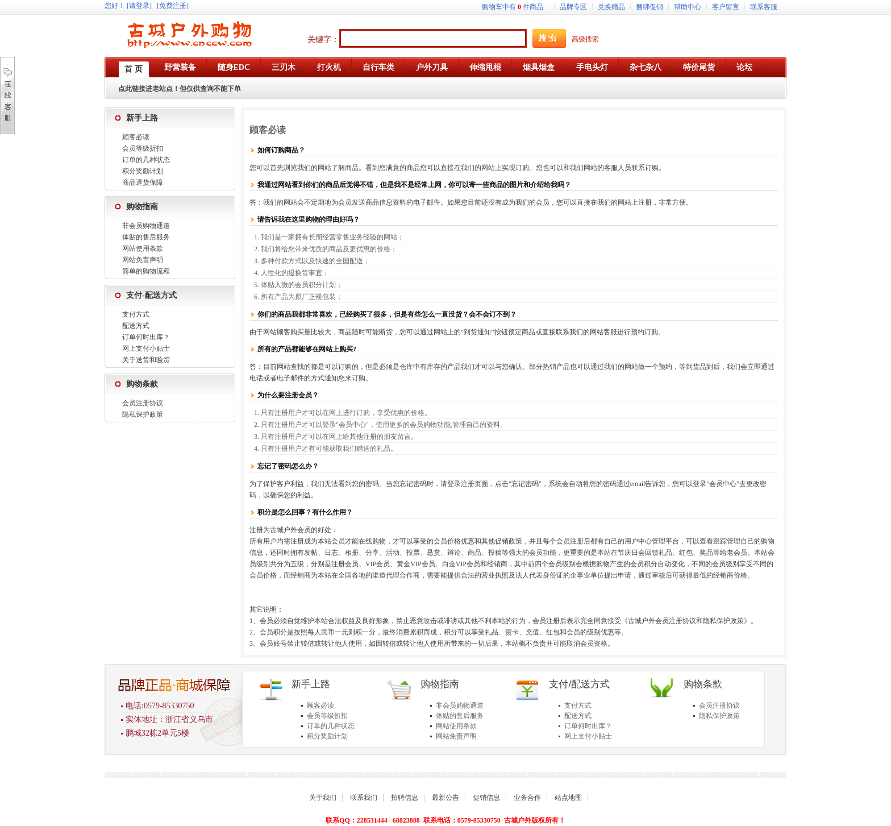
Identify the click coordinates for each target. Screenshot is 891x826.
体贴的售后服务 (146, 237)
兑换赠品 (611, 7)
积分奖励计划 (142, 171)
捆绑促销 (649, 7)
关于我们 (322, 798)
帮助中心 (687, 7)
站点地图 (568, 798)
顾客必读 (135, 137)
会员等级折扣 (142, 148)
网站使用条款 (142, 248)
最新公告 (445, 798)
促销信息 (486, 798)
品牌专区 (573, 7)
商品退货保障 (142, 182)
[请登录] (139, 6)
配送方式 (135, 326)
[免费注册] (173, 6)
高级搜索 (585, 39)
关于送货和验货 (146, 360)
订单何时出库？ (146, 337)
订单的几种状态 (146, 160)
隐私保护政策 (142, 414)
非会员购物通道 (146, 226)
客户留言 (725, 7)
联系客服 (763, 7)
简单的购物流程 (146, 271)
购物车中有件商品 (512, 7)
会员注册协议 (142, 403)
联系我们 (363, 798)
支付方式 (135, 314)
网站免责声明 (142, 260)
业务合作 (527, 798)
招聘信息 (404, 798)
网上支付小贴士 (146, 348)
